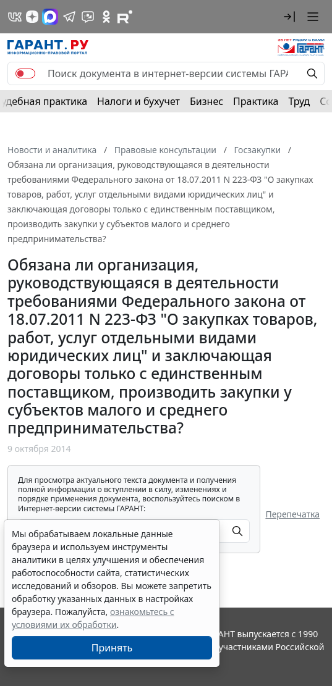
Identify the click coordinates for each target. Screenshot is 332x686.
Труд (299, 101)
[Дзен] (32, 16)
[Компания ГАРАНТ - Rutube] (124, 16)
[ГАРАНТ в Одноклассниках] (106, 16)
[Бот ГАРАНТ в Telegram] (87, 16)
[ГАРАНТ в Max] (50, 17)
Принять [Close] (112, 648)
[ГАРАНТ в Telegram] (69, 16)
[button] (289, 16)
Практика (255, 101)
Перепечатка (292, 514)
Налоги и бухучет (138, 101)
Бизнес (206, 101)
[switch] (25, 73)
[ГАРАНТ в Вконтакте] (14, 16)
